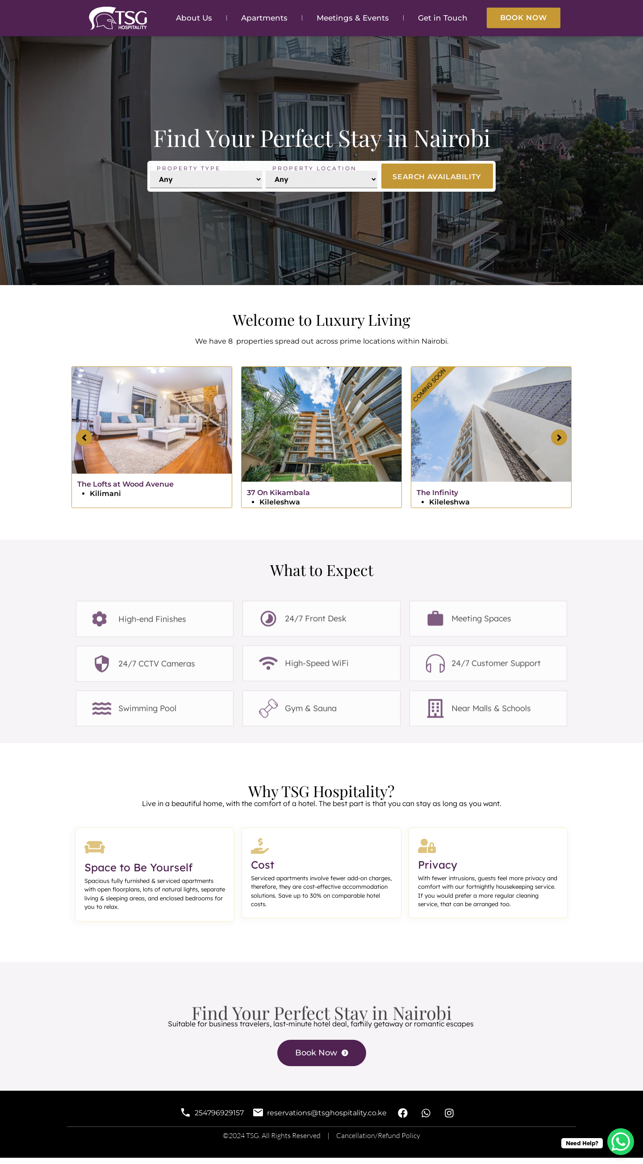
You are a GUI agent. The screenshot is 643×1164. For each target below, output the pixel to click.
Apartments (264, 17)
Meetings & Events (353, 17)
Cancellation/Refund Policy (378, 1142)
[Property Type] (206, 190)
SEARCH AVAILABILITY (436, 188)
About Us (194, 17)
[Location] (322, 190)
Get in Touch (443, 17)
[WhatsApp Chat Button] (620, 1141)
